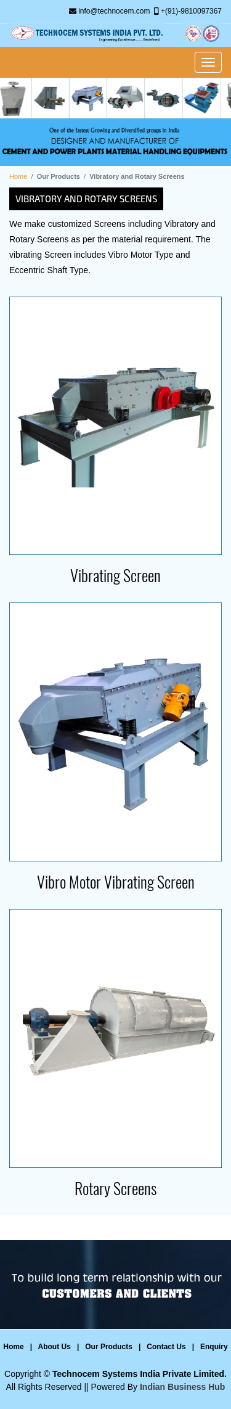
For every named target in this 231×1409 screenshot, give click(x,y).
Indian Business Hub (182, 1387)
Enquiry (214, 1346)
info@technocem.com (114, 11)
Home (18, 176)
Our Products (108, 1346)
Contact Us (166, 1346)
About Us (54, 1346)
